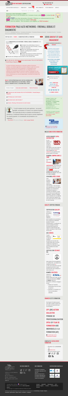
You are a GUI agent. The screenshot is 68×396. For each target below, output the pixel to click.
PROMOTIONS (31, 7)
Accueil (38, 384)
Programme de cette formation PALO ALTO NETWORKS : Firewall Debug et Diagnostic (23, 93)
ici (55, 264)
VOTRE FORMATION (49, 7)
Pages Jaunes (18, 392)
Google (41, 390)
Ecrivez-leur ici (54, 92)
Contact (52, 385)
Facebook (7, 392)
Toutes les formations (39, 378)
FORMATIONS (23, 7)
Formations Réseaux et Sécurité (39, 32)
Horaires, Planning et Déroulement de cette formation (18, 103)
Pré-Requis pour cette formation (13, 97)
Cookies (47, 385)
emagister (29, 392)
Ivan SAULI (10, 120)
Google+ (45, 390)
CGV (56, 384)
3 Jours (15, 37)
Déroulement (50, 384)
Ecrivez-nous (48, 4)
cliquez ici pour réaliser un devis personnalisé (52, 114)
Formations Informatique (26, 32)
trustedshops (37, 390)
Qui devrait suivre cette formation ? (14, 100)
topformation (12, 392)
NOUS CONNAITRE (39, 7)
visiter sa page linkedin (29, 120)
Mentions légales (39, 385)
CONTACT (57, 7)
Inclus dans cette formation (21, 87)
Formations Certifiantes (40, 369)
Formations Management (40, 375)
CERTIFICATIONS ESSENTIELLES (12, 7)
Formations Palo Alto (51, 32)
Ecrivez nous (52, 349)
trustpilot (24, 392)
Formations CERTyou (15, 32)
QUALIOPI (43, 384)
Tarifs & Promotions (34, 87)
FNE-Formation (43, 21)
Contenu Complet (10, 87)
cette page (33, 19)
